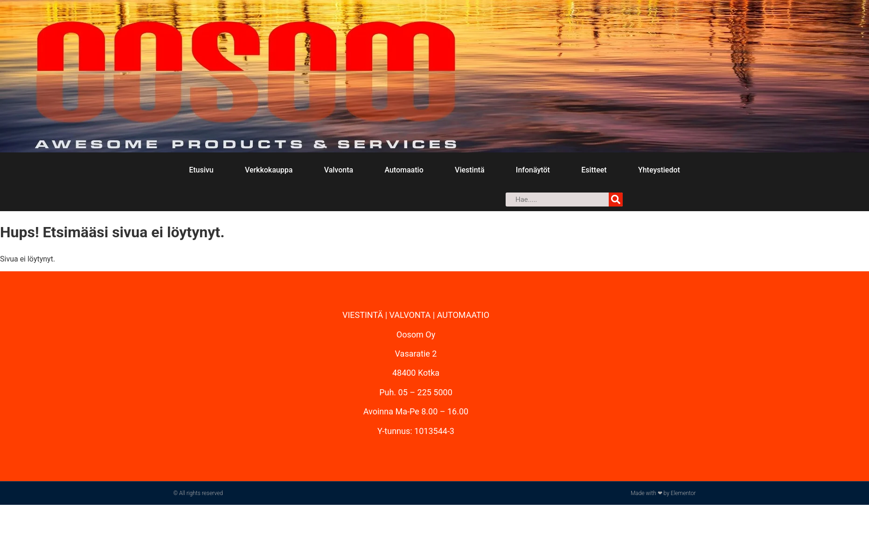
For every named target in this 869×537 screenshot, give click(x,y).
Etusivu (201, 169)
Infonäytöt (533, 169)
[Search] (616, 200)
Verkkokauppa (268, 169)
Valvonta (338, 169)
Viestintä (469, 169)
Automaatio (403, 169)
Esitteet (593, 169)
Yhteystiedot (659, 169)
